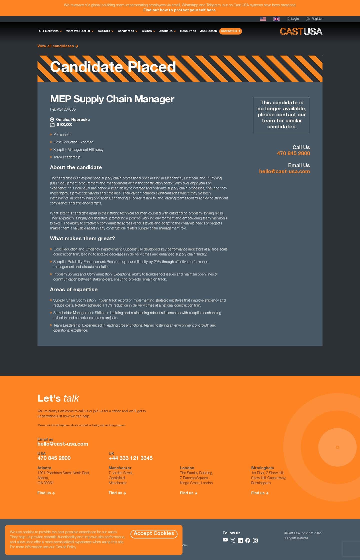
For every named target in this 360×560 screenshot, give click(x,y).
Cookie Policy (66, 547)
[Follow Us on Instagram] (255, 540)
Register (314, 19)
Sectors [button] (104, 31)
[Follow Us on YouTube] (225, 540)
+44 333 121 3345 (130, 458)
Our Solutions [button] (48, 31)
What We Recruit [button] (78, 31)
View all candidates (56, 46)
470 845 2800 (293, 154)
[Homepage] (263, 19)
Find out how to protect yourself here (180, 10)
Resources (188, 31)
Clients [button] (147, 31)
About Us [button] (165, 31)
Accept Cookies (154, 533)
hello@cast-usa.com (284, 172)
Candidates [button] (126, 31)
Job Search (208, 31)
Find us (44, 493)
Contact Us (229, 31)
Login (293, 19)
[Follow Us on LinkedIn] (240, 540)
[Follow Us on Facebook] (247, 540)
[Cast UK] (277, 19)
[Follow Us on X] (232, 540)
